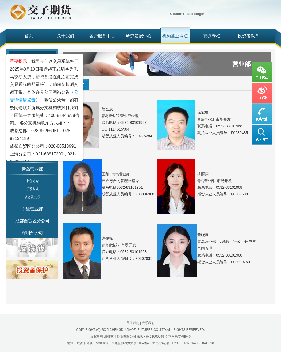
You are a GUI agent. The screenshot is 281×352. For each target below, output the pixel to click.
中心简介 (32, 181)
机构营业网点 (175, 36)
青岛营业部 (32, 169)
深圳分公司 (32, 232)
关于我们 (65, 36)
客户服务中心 (102, 36)
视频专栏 (211, 36)
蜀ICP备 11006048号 (152, 336)
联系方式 (32, 189)
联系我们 (148, 323)
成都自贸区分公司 (32, 220)
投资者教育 (248, 36)
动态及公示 (32, 197)
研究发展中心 (139, 36)
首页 (29, 36)
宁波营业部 (32, 209)
